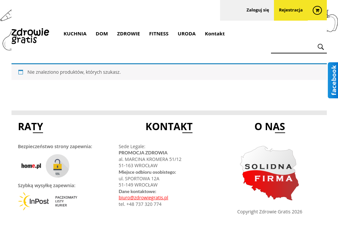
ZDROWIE (128, 33)
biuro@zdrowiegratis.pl (143, 197)
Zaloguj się (257, 10)
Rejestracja (291, 10)
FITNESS (159, 33)
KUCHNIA (75, 33)
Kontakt (215, 33)
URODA (187, 33)
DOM (102, 33)
